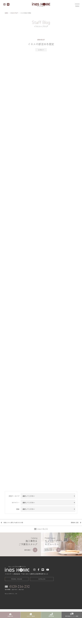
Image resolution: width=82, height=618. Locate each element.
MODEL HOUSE (16, 590)
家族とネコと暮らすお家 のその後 (13, 533)
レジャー (41, 50)
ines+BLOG (42, 540)
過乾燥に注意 (74, 533)
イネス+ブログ (14, 13)
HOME (6, 13)
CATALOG (41, 590)
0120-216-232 (19, 597)
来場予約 (10, 615)
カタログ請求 (31, 615)
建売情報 (51, 615)
